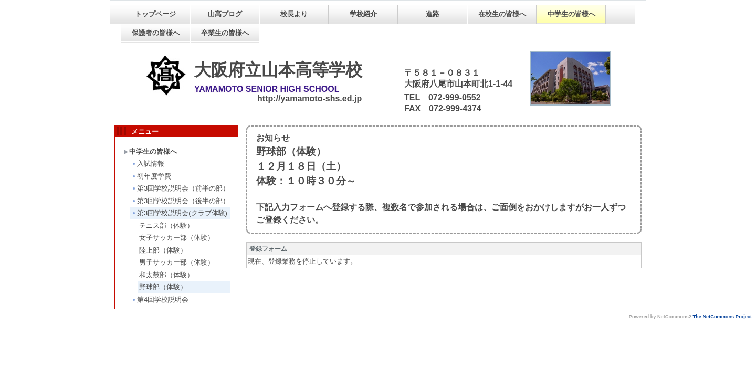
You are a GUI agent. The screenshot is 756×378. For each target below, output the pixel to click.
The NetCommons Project (722, 316)
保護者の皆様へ (156, 33)
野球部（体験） (163, 287)
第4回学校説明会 (159, 299)
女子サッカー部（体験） (176, 238)
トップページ (155, 14)
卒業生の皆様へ (225, 33)
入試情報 (147, 163)
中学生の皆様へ (571, 14)
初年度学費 (151, 176)
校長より (294, 14)
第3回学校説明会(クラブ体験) (179, 213)
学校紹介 (363, 14)
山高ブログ (225, 14)
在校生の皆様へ (502, 14)
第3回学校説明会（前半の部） (180, 188)
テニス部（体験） (166, 225)
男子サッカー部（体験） (176, 262)
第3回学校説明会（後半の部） (180, 201)
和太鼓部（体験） (166, 275)
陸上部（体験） (163, 250)
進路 (432, 14)
